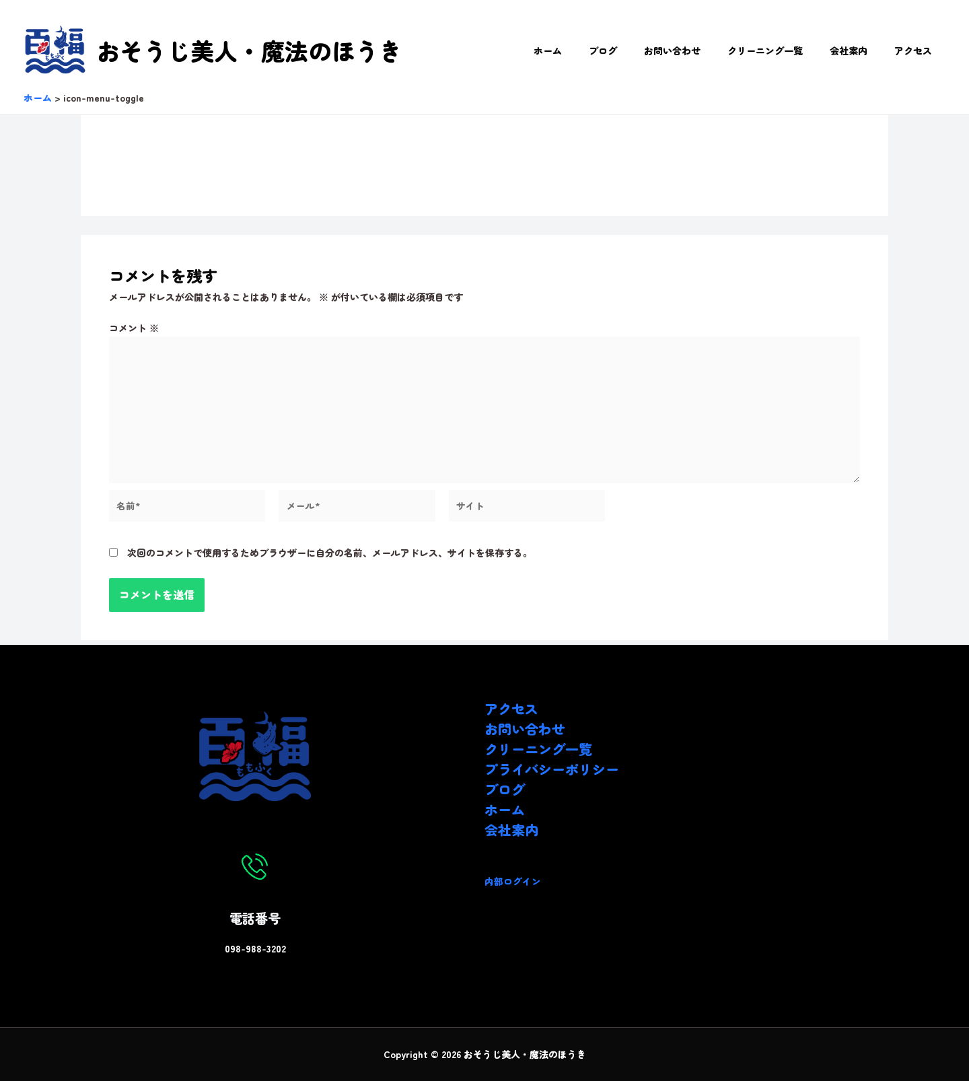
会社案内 (861, 50)
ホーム (592, 50)
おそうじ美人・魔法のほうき (249, 50)
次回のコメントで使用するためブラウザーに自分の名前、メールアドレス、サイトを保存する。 (329, 558)
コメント (134, 328)
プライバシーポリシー (552, 769)
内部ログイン (513, 881)
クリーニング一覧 (785, 50)
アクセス (917, 50)
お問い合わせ (700, 50)
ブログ (639, 50)
